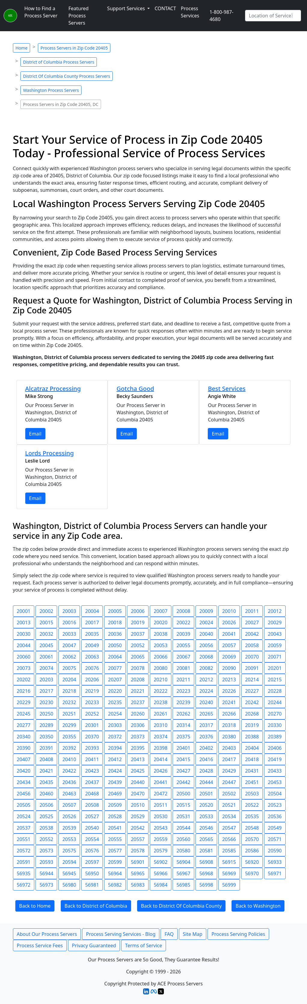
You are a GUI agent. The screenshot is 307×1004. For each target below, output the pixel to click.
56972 (24, 885)
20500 (183, 793)
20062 (69, 656)
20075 (69, 668)
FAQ (168, 934)
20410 (69, 759)
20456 (24, 793)
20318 (229, 725)
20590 (275, 850)
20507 (69, 805)
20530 (160, 816)
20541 (115, 828)
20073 (24, 668)
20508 (92, 805)
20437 (92, 782)
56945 (69, 873)
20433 (275, 770)
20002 (46, 611)
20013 (24, 622)
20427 (183, 770)
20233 (92, 702)
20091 (252, 668)
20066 (160, 656)
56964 (115, 873)
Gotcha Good (135, 388)
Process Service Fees (40, 945)
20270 (275, 713)
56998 (206, 885)
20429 (229, 770)
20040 (206, 634)
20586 (252, 850)
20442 (183, 782)
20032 (46, 634)
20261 (160, 713)
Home (22, 48)
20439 (115, 782)
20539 (69, 828)
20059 (275, 645)
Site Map (192, 934)
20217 (46, 691)
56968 (206, 873)
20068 (206, 656)
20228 (275, 691)
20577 (115, 850)
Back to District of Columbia (96, 906)
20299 (69, 725)
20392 (69, 748)
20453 (275, 782)
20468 (92, 793)
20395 (138, 748)
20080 (160, 668)
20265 (206, 713)
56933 (275, 862)
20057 (229, 645)
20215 (275, 679)
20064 (115, 656)
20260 (138, 713)
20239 (183, 702)
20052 (138, 645)
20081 (183, 668)
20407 (24, 759)
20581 (206, 850)
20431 (252, 770)
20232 (69, 702)
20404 (252, 748)
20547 (229, 828)
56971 (275, 873)
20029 (275, 622)
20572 (24, 850)
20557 (138, 839)
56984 (160, 885)
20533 (206, 816)
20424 (115, 770)
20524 (24, 816)
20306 (138, 725)
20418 (252, 759)
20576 (92, 850)
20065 (138, 656)
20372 (115, 736)
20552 (46, 839)
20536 (275, 816)
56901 (138, 862)
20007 (160, 611)
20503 (252, 793)
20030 (24, 634)
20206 (92, 679)
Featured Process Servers (78, 15)
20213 (229, 679)
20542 (138, 828)
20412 (115, 759)
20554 (92, 839)
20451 (252, 782)
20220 (115, 691)
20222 (160, 691)
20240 (206, 702)
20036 (115, 634)
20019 (138, 622)
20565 (206, 839)
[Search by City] (273, 15)
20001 (24, 611)
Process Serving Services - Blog (120, 934)
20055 (183, 645)
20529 (138, 816)
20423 (92, 770)
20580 (183, 850)
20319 (252, 725)
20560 (183, 839)
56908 (206, 862)
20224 (206, 691)
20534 (229, 816)
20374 (160, 736)
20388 (252, 736)
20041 (229, 634)
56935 (24, 873)
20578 (138, 850)
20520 (206, 805)
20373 (138, 736)
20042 (252, 634)
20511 (160, 805)
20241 (229, 702)
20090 (229, 668)
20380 (229, 736)
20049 (92, 645)
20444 (206, 782)
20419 (275, 759)
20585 (229, 850)
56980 (69, 885)
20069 (229, 656)
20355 (69, 736)
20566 (229, 839)
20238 (160, 702)
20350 (46, 736)
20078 (138, 668)
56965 (138, 873)
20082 (206, 668)
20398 (160, 748)
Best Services (226, 388)
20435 (46, 782)
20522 (252, 805)
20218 (69, 691)
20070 (252, 656)
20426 (160, 770)
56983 (138, 885)
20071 (275, 656)
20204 (69, 679)
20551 (24, 839)
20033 (69, 634)
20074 (46, 668)
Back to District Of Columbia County (181, 906)
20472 (160, 793)
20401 (183, 748)
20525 (46, 816)
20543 (160, 828)
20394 (115, 748)
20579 (160, 850)
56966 (160, 873)
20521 (229, 805)
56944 (46, 873)
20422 (69, 770)
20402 (206, 748)
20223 (183, 691)
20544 (183, 828)
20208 (138, 679)
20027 (252, 622)
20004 (92, 611)
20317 (206, 725)
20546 (206, 828)
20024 (206, 622)
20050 (115, 645)
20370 (92, 736)
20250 (46, 713)
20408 (46, 759)
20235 (115, 702)
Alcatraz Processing (53, 388)
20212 (206, 679)
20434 (24, 782)
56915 (229, 862)
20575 (69, 850)
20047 (69, 645)
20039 (183, 634)
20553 (69, 839)
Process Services (190, 12)
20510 (138, 805)
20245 (24, 713)
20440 (138, 782)
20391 (46, 748)
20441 (160, 782)
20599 (115, 862)
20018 (115, 622)
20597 (92, 862)
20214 (252, 679)
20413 (138, 759)
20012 (275, 611)
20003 (69, 611)
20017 (92, 622)
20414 (160, 759)
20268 (252, 713)
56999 (229, 885)
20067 (183, 656)
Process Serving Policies (238, 934)
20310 (160, 725)
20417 (229, 759)
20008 (183, 611)
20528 (115, 816)
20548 (252, 828)
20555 (115, 839)
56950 (92, 873)
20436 (69, 782)
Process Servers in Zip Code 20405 (74, 48)
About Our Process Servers (47, 934)
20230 (46, 702)
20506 (46, 805)
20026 (229, 622)
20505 (24, 805)
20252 (92, 713)
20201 (275, 668)
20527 (92, 816)
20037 (138, 634)
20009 (206, 611)
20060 (24, 656)
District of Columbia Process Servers (58, 62)
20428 (206, 770)
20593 (46, 862)
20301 (92, 725)
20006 (138, 611)
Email (35, 433)
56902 (160, 862)
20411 (92, 759)
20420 (24, 770)
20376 (206, 736)
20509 (115, 805)
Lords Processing (49, 453)
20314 (183, 725)
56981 (92, 885)
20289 (46, 725)
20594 (69, 862)
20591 (24, 862)
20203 (46, 679)
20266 (229, 713)
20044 (24, 645)
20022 (183, 622)
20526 (69, 816)
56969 (229, 873)
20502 (229, 793)
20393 (92, 748)
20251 (69, 713)
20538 (46, 828)
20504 (275, 793)
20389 (275, 736)
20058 (252, 645)
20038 (160, 634)
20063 (92, 656)
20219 (92, 691)
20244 (275, 702)
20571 (275, 839)
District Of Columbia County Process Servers (66, 76)
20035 (92, 634)
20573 (46, 850)
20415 (183, 759)
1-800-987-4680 (222, 16)
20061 (46, 656)
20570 (252, 839)
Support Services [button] (126, 8)
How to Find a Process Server (40, 12)
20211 (183, 679)
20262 (183, 713)
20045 (46, 645)
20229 (24, 702)
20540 (92, 828)
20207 (115, 679)
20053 (160, 645)
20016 (69, 622)
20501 (206, 793)
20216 (24, 691)
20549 (275, 828)
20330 (275, 725)
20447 (229, 782)
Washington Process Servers (51, 90)
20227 (252, 691)
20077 (115, 668)
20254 (115, 713)
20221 (138, 691)
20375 (183, 736)
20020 (160, 622)
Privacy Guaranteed (94, 945)
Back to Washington (258, 906)
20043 (275, 634)
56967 (183, 873)
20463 (69, 793)
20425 (138, 770)
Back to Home (35, 906)
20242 (252, 702)
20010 (229, 611)
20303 (115, 725)
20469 (115, 793)
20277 (24, 725)
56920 (252, 862)
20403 (229, 748)
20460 (46, 793)
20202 (24, 679)
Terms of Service (143, 945)
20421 (46, 770)
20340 (24, 736)
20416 (206, 759)
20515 (183, 805)
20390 (24, 748)
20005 (115, 611)
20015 (46, 622)
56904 (183, 862)
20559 (160, 839)
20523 (275, 805)
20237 (138, 702)
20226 (229, 691)
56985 (183, 885)
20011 (252, 611)
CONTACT (165, 8)
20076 (92, 668)
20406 (275, 748)
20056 (206, 645)
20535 (252, 816)
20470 (138, 793)
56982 (115, 885)
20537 (24, 828)
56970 (252, 873)
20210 (160, 679)
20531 (183, 816)
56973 (46, 885)
